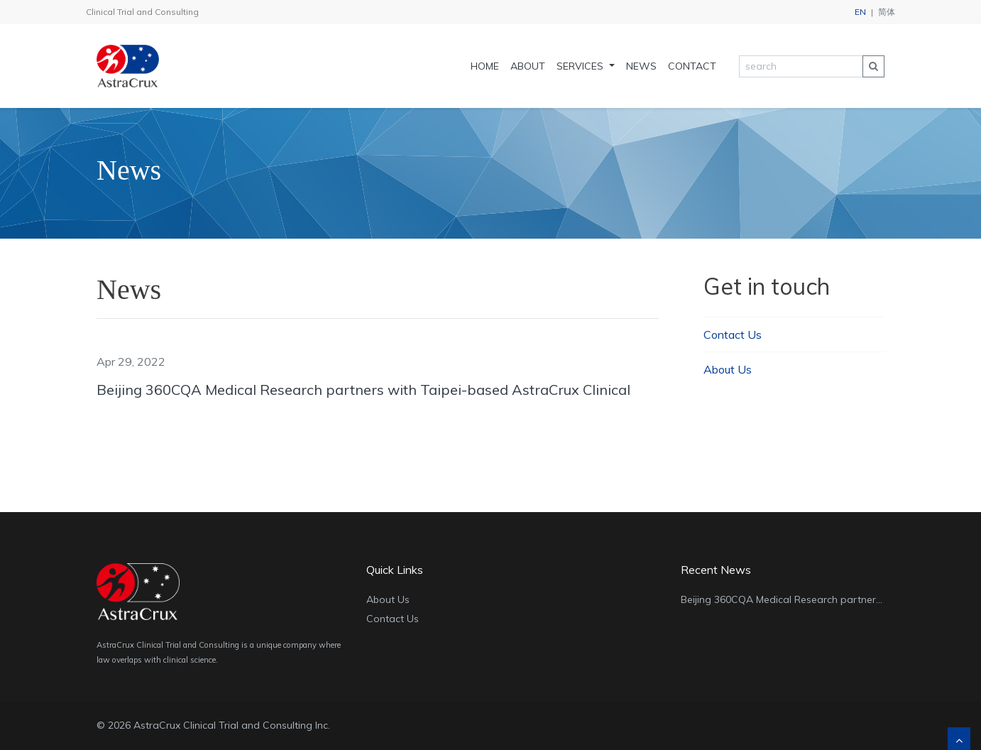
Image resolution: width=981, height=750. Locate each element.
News (641, 66)
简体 (886, 11)
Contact (692, 66)
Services (581, 66)
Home (485, 66)
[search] (801, 66)
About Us (727, 369)
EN (860, 11)
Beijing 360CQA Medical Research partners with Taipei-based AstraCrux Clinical (363, 389)
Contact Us (732, 334)
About (527, 66)
